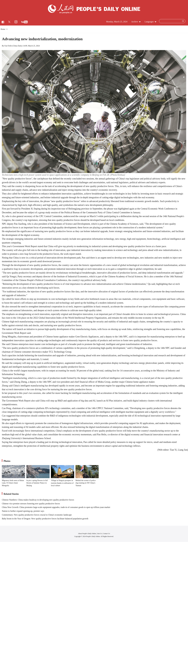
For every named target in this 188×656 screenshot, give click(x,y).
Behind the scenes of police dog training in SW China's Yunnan (85, 483)
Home (3, 29)
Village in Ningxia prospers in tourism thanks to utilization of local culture (62, 483)
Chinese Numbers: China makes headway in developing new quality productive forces (38, 500)
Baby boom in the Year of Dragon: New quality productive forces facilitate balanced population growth (45, 518)
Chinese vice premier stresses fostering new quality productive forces (31, 503)
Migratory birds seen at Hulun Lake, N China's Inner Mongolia (13, 483)
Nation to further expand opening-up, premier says (23, 511)
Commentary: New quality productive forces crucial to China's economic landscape (37, 515)
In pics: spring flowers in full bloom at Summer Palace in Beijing (37, 483)
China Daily (17, 46)
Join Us (99, 533)
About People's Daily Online (87, 533)
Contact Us (106, 533)
